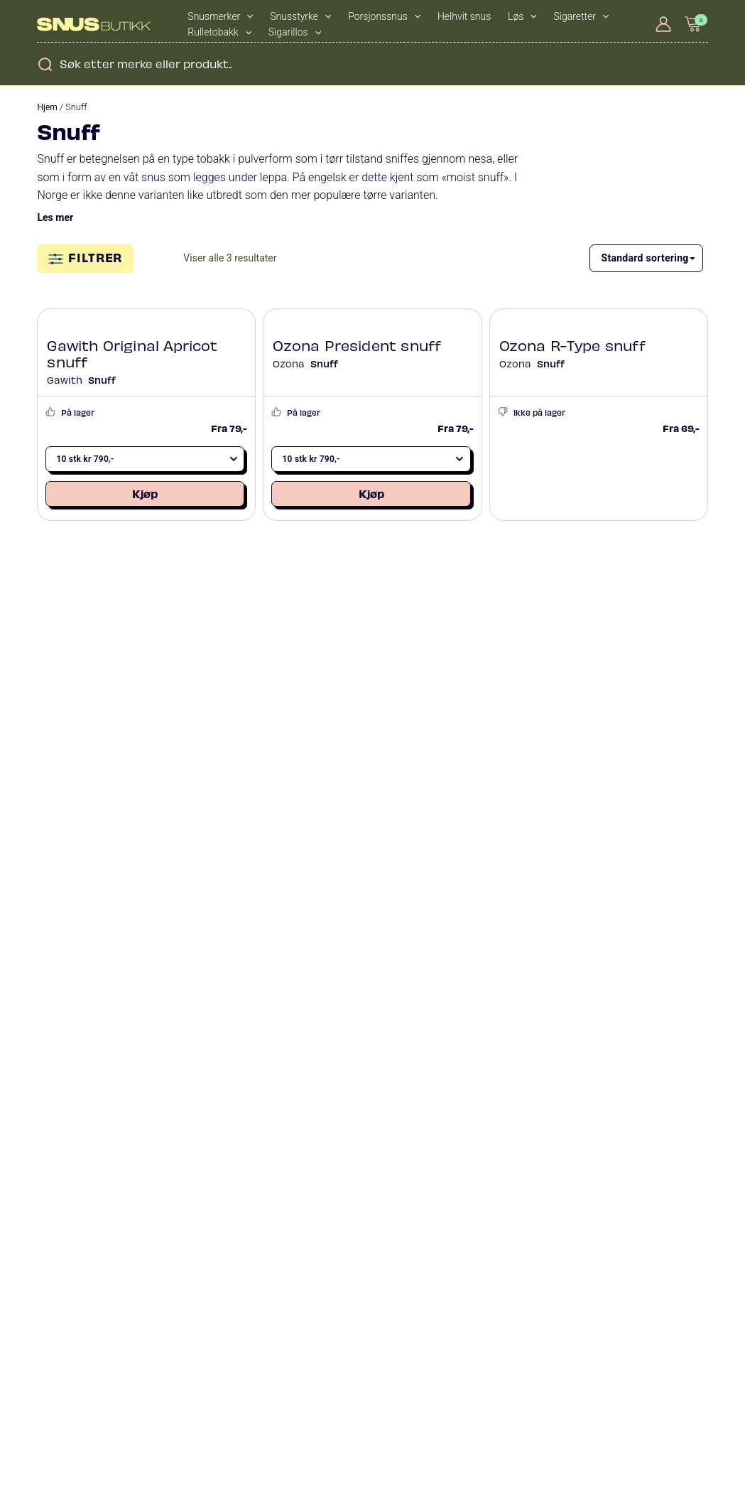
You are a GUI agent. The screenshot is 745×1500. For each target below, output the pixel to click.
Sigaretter (581, 16)
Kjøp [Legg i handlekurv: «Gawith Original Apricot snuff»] (145, 493)
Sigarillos (294, 32)
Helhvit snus (464, 16)
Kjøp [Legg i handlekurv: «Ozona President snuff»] (371, 493)
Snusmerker (220, 16)
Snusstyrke (300, 16)
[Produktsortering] (646, 258)
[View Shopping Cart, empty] (693, 24)
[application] (246, 16)
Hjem (47, 107)
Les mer (55, 217)
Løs (522, 16)
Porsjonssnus (384, 16)
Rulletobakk (219, 32)
